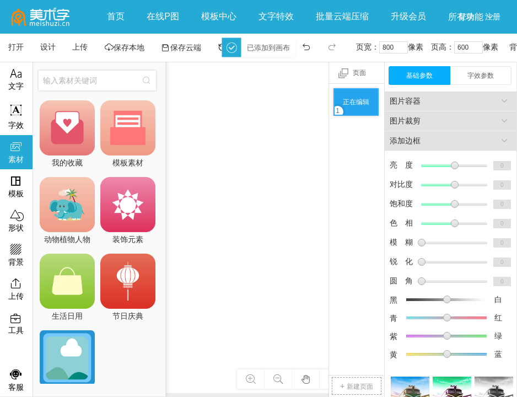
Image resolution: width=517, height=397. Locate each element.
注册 (492, 16)
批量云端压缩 (342, 16)
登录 (466, 16)
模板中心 (218, 16)
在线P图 (163, 16)
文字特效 (276, 16)
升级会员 (408, 16)
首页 (116, 16)
